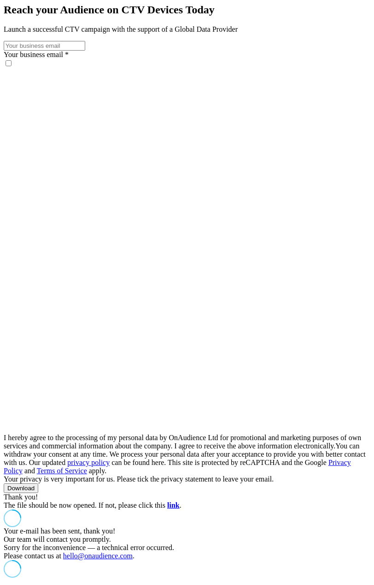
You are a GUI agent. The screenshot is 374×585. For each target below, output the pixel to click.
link (173, 505)
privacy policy (88, 462)
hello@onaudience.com (98, 556)
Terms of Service (62, 471)
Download (21, 488)
